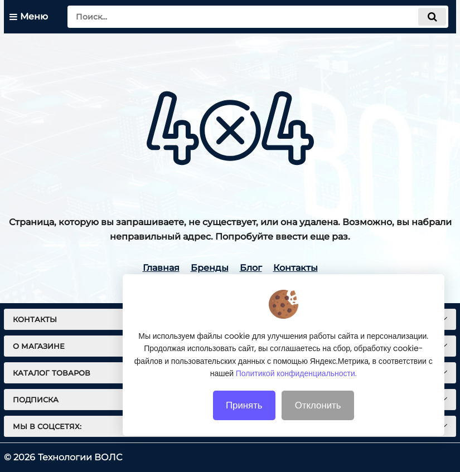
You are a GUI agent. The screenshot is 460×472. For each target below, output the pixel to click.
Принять (244, 424)
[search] (257, 17)
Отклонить (318, 424)
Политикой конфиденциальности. (296, 392)
